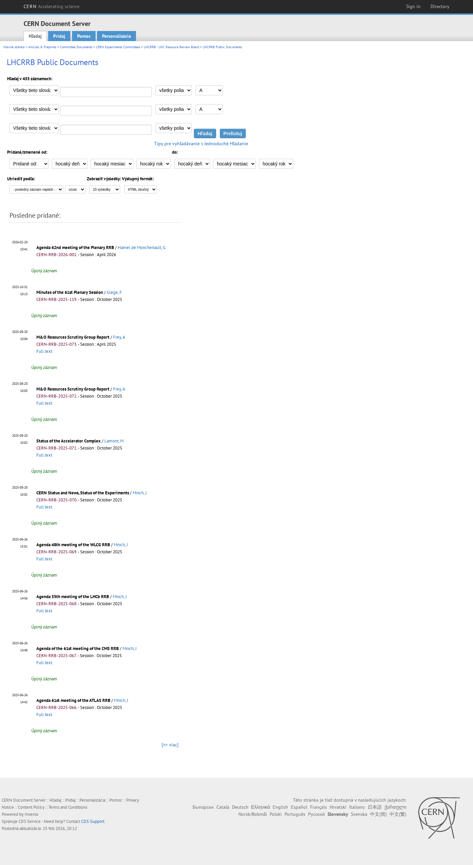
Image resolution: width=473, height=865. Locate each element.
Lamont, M (114, 441)
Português (294, 814)
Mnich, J (140, 493)
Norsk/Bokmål (252, 814)
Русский (316, 814)
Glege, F (114, 292)
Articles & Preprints (42, 47)
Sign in (413, 6)
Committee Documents (76, 47)
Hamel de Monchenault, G (142, 247)
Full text (44, 351)
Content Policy (31, 807)
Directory (440, 6)
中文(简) (378, 814)
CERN (51, 6)
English (280, 807)
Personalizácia (116, 36)
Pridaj (59, 36)
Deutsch (240, 807)
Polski (276, 814)
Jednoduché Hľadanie (226, 144)
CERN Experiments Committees (118, 47)
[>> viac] (170, 745)
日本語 (375, 807)
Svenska (359, 814)
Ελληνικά (260, 807)
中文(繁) (398, 814)
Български (203, 807)
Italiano (357, 807)
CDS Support (92, 821)
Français (318, 807)
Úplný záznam (44, 271)
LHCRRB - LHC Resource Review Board (171, 47)
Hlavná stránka (14, 47)
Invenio (31, 814)
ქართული (395, 807)
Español (299, 807)
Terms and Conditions (67, 807)
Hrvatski (338, 807)
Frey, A (119, 337)
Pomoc (84, 36)
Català (222, 807)
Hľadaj (35, 36)
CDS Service (30, 821)
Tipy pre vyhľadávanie (177, 144)
